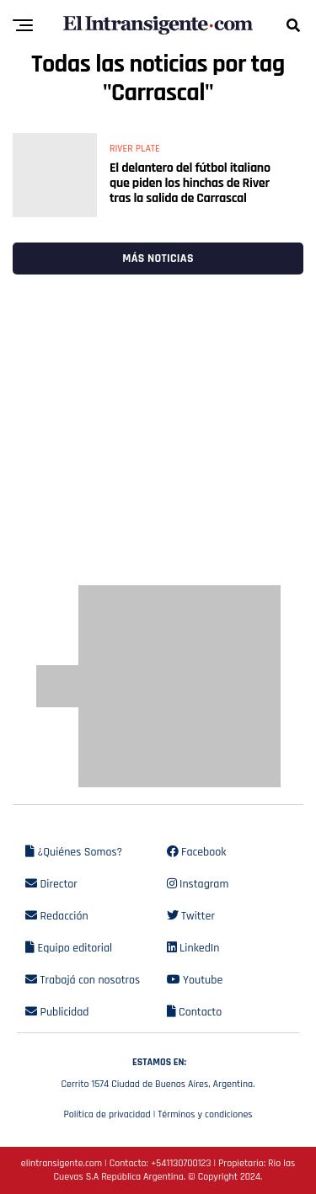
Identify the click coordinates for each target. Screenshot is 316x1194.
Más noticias (157, 258)
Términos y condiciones (205, 1114)
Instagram (198, 884)
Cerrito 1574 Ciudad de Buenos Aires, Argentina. (158, 1071)
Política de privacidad (106, 1114)
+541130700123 (181, 1163)
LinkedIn (193, 948)
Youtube (195, 980)
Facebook (197, 852)
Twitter (191, 916)
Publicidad (56, 1012)
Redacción (56, 916)
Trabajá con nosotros (82, 980)
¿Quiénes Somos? (73, 852)
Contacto (194, 1012)
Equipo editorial (68, 948)
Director (51, 884)
